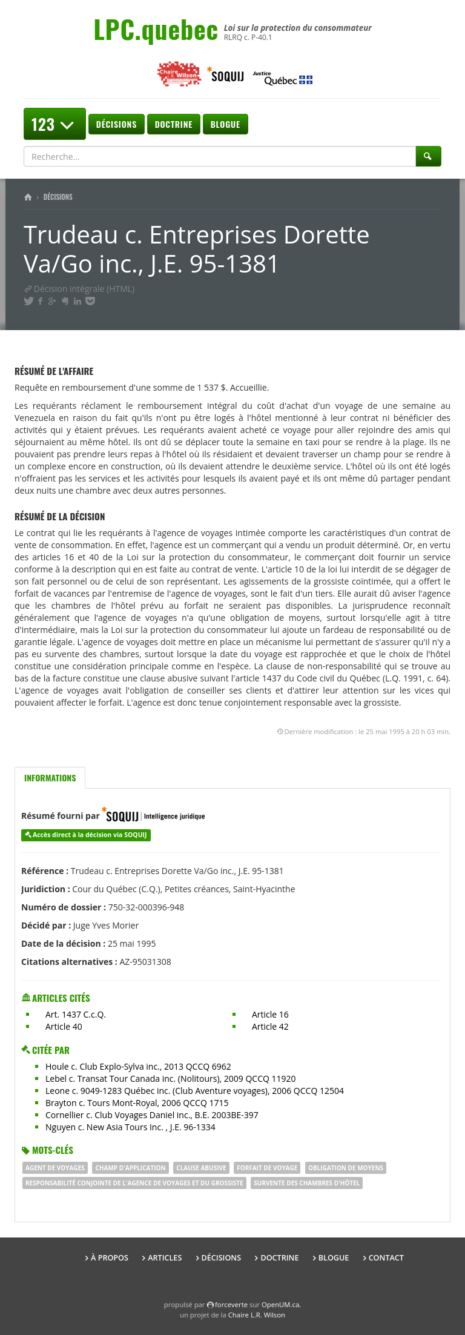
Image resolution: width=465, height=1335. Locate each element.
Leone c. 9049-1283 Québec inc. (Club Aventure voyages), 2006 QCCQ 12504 (194, 1090)
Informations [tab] (50, 777)
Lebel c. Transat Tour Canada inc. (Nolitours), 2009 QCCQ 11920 (170, 1078)
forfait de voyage (267, 1168)
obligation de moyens (345, 1168)
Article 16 (270, 1014)
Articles (165, 1258)
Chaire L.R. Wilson (256, 1314)
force (231, 1304)
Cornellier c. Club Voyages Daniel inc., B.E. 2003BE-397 (152, 1115)
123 (54, 124)
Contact (386, 1258)
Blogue (225, 124)
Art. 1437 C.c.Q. (75, 1014)
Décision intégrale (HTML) (79, 288)
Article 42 (270, 1026)
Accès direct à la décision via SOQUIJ (90, 834)
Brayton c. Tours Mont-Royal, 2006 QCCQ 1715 (136, 1102)
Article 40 (63, 1026)
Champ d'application (130, 1168)
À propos (109, 1258)
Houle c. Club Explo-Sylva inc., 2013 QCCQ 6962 (138, 1066)
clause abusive (201, 1168)
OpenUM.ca (280, 1304)
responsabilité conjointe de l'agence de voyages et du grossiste (134, 1183)
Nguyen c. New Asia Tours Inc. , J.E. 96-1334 (130, 1127)
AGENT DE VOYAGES (55, 1168)
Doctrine (174, 124)
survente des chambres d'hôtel (307, 1183)
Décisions (116, 124)
